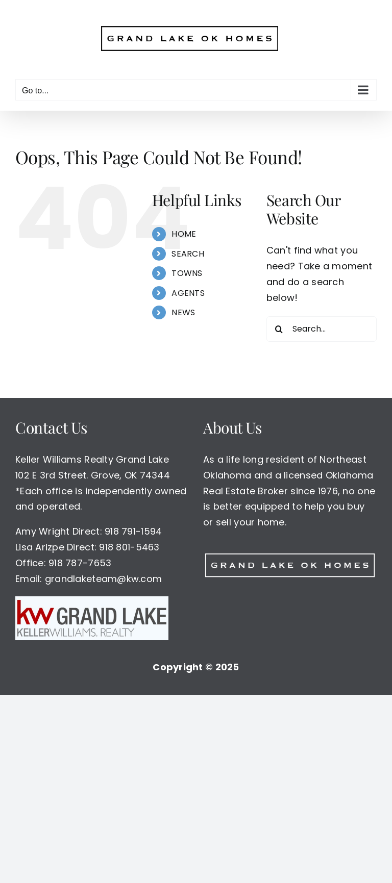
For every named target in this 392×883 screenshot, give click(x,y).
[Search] (279, 329)
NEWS (183, 312)
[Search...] (321, 329)
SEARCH (188, 254)
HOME (184, 234)
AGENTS (188, 293)
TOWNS (187, 273)
